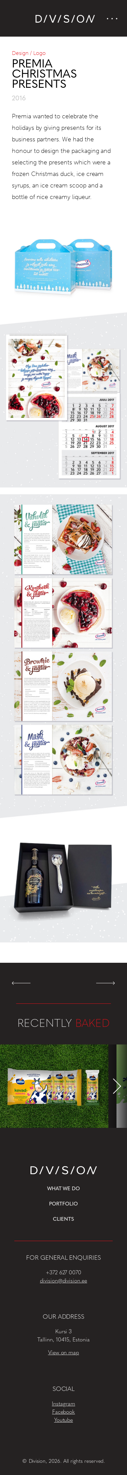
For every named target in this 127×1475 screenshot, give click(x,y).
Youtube (63, 1420)
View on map (63, 1353)
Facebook (63, 1412)
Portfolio (63, 1204)
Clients (63, 1219)
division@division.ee (63, 1281)
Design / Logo (29, 53)
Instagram (63, 1404)
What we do (63, 1189)
